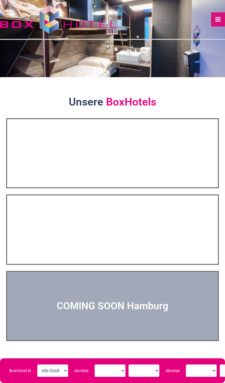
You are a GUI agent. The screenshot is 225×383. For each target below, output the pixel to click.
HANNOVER (112, 229)
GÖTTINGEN (112, 153)
